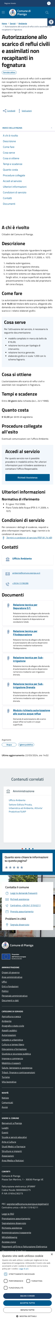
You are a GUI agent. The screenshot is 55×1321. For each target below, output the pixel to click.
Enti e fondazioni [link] (10, 986)
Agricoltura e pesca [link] (11, 1016)
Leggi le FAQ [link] (8, 1214)
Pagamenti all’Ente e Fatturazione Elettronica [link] (24, 1246)
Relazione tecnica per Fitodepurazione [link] (25, 632)
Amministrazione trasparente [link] (16, 1232)
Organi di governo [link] (11, 972)
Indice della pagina (27, 127)
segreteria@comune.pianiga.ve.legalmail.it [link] (28, 1204)
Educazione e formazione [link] (14, 1049)
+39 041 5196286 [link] (20, 583)
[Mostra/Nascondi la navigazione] (3, 12)
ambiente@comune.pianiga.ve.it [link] (26, 573)
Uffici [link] (4, 981)
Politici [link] (5, 991)
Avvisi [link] (5, 1107)
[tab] (22, 848)
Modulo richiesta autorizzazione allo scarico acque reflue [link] (31, 712)
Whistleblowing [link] (9, 1237)
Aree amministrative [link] (12, 977)
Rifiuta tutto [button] (27, 1310)
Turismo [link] (6, 1077)
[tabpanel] (27, 816)
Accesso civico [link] (9, 1242)
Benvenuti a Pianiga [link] (12, 1123)
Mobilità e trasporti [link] (11, 1063)
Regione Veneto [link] (10, 3)
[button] (27, 1316)
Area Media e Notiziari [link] (13, 1160)
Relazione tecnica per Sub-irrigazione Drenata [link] (28, 685)
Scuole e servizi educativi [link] (14, 1137)
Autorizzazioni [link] (9, 1035)
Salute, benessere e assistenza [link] (17, 1067)
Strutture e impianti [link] (12, 1151)
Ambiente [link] (6, 1021)
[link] (51, 22)
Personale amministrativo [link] (14, 995)
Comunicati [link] (7, 1102)
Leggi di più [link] (24, 1268)
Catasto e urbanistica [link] (12, 1039)
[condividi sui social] (9, 110)
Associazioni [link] (8, 1156)
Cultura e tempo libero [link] (13, 1044)
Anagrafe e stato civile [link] (13, 1025)
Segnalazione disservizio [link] (14, 1223)
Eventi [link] (5, 1132)
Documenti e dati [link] (10, 1000)
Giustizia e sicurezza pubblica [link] (16, 1053)
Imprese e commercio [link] (12, 1058)
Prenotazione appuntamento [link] (16, 1218)
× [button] (52, 1254)
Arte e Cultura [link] (9, 1142)
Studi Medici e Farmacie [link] (13, 1146)
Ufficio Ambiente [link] (22, 558)
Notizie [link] (5, 1098)
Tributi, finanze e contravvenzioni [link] (18, 1072)
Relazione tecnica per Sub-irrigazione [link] (28, 659)
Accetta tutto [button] (27, 1303)
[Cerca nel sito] (47, 12)
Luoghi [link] (5, 1128)
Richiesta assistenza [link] (12, 1228)
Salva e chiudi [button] (27, 1296)
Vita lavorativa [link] (9, 1081)
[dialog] (27, 1286)
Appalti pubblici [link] (9, 1030)
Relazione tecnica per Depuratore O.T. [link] (25, 606)
